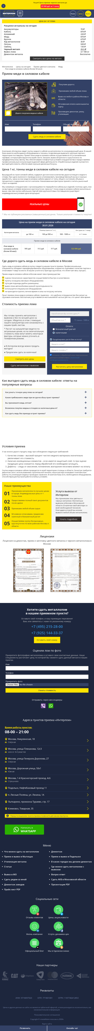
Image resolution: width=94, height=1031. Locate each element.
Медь (6, 37)
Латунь (7, 44)
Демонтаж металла (13, 54)
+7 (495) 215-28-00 (47, 626)
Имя (7, 124)
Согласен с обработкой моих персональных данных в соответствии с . (69, 357)
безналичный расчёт (65, 329)
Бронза (7, 39)
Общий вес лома (71, 124)
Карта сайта (47, 1024)
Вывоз (88, 14)
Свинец (7, 46)
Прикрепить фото (14, 681)
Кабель (7, 31)
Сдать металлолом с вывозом (25, 365)
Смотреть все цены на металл (47, 58)
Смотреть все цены (24, 359)
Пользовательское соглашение (47, 1015)
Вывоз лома (10, 52)
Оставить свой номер (47, 640)
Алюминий (9, 34)
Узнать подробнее (68, 519)
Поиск (73, 14)
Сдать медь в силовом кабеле (47, 136)
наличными (61, 332)
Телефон (37, 124)
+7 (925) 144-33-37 (47, 632)
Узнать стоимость (47, 690)
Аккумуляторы (11, 29)
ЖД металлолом (12, 41)
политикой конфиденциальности (65, 358)
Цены (81, 14)
